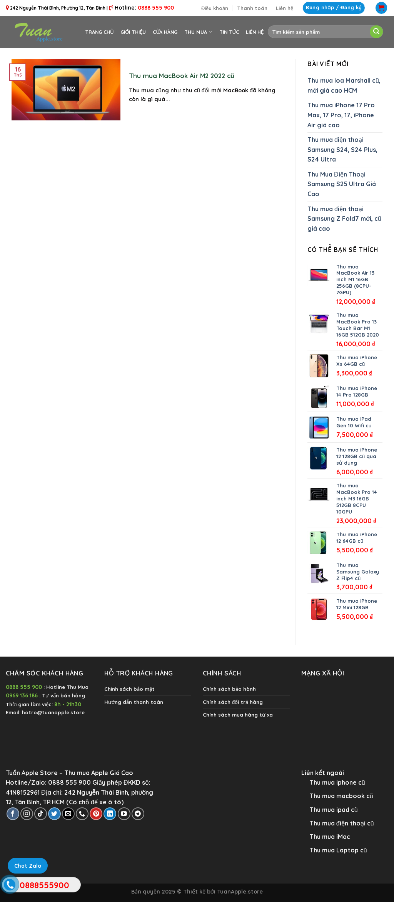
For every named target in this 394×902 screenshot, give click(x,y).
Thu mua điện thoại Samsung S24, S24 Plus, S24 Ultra (342, 149)
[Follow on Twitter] (54, 813)
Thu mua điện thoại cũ (341, 823)
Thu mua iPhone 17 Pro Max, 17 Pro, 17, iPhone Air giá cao (341, 114)
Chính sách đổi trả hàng (233, 702)
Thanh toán (252, 8)
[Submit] (376, 31)
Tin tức (229, 32)
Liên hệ (284, 8)
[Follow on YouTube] (124, 813)
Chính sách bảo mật (129, 689)
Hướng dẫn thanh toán (133, 702)
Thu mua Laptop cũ (338, 850)
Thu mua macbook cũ (341, 796)
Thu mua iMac (329, 836)
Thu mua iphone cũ (337, 782)
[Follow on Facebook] (13, 813)
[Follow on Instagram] (26, 813)
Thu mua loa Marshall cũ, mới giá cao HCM (344, 85)
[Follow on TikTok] (40, 813)
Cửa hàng (165, 32)
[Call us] (82, 813)
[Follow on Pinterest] (96, 813)
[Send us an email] (68, 813)
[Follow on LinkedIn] (110, 813)
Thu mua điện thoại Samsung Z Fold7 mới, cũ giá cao (344, 218)
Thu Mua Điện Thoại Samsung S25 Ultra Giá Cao (341, 184)
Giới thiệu (133, 32)
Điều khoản (214, 8)
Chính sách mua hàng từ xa (238, 715)
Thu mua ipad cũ (333, 810)
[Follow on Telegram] (138, 813)
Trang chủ (99, 32)
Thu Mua (198, 31)
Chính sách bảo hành (229, 689)
